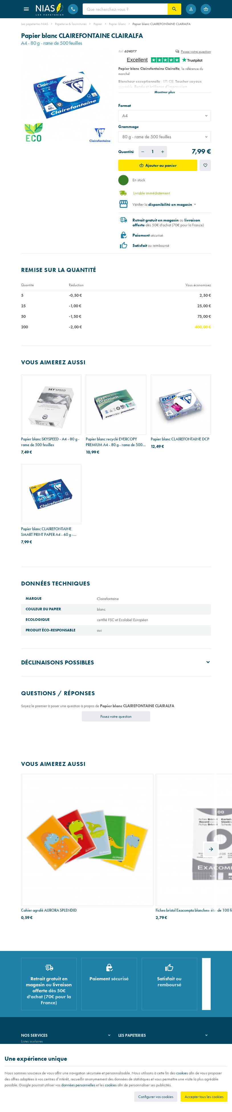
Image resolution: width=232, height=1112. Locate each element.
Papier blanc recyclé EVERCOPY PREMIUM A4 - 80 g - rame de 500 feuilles (114, 442)
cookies (182, 1073)
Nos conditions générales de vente (46, 1042)
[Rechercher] (174, 9)
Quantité (126, 151)
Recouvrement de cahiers (39, 984)
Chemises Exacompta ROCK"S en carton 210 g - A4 (177, 841)
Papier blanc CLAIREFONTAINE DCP (180, 439)
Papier (97, 24)
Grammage (129, 126)
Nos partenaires (130, 991)
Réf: (120, 51)
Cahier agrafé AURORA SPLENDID (49, 838)
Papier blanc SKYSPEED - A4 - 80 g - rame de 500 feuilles (50, 441)
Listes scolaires (32, 977)
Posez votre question (196, 51)
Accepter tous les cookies (204, 1096)
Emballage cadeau (35, 1006)
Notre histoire (128, 977)
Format (125, 105)
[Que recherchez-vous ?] (125, 9)
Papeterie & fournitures (70, 24)
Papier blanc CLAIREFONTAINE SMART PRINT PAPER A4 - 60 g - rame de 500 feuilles (47, 531)
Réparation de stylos (36, 991)
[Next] (211, 816)
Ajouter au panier (160, 165)
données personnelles (78, 1084)
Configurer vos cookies (155, 1096)
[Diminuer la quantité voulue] (143, 151)
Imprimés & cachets (35, 999)
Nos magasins (128, 984)
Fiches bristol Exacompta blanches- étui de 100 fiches (113, 841)
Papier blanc (117, 24)
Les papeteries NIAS (34, 24)
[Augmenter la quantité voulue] (162, 151)
